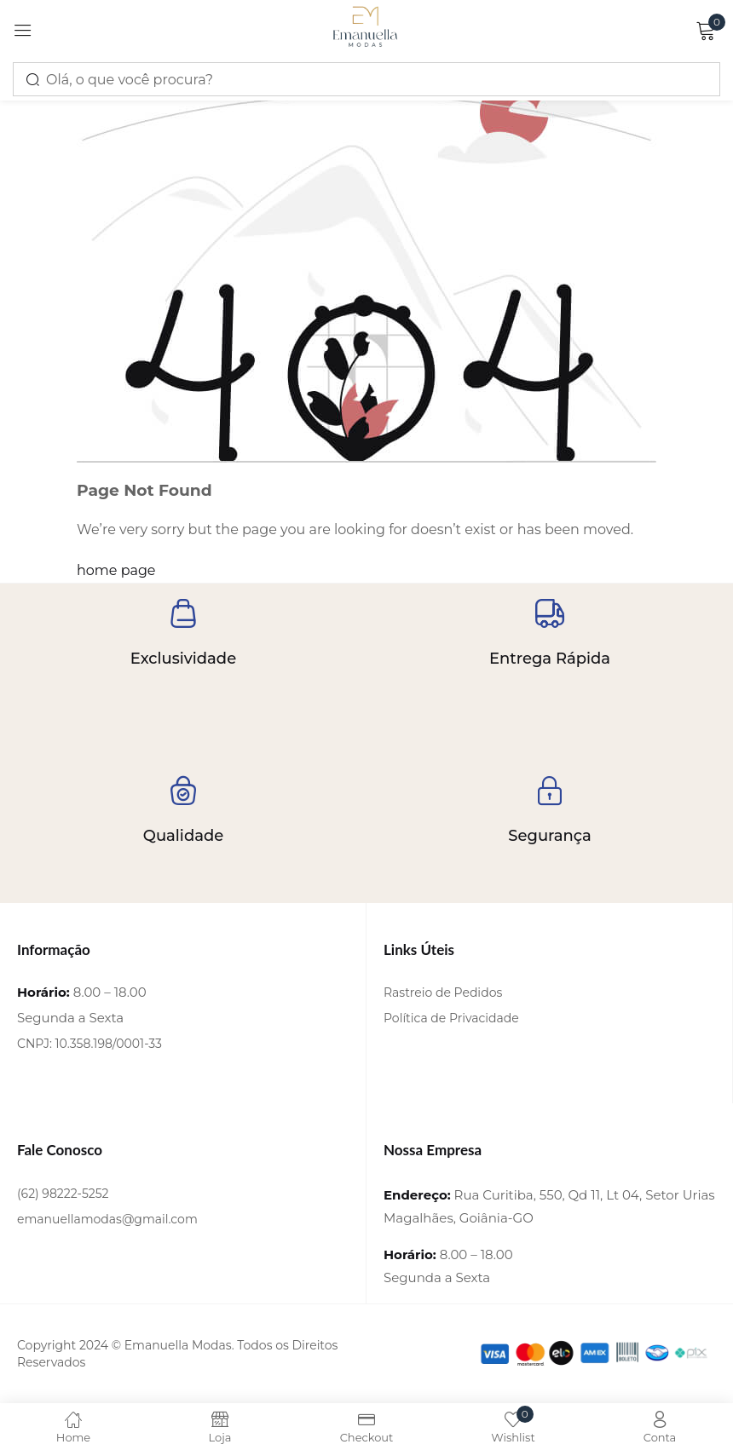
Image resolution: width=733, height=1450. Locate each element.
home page (116, 570)
